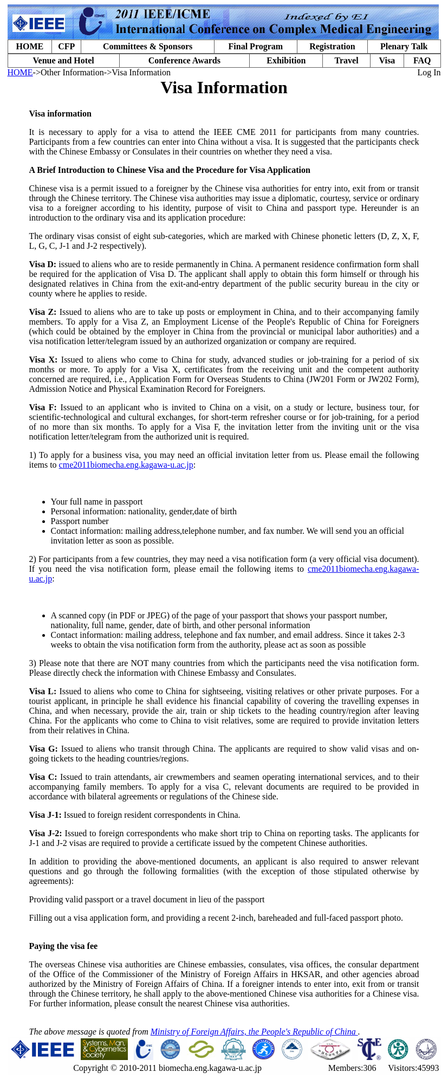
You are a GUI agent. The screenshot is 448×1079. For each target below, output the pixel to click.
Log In (428, 72)
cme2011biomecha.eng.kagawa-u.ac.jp (126, 464)
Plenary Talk (404, 46)
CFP (66, 46)
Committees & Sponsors (147, 46)
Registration (332, 46)
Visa (387, 60)
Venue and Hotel (63, 60)
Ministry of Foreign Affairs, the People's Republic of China (254, 1031)
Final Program (256, 46)
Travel (346, 60)
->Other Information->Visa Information (102, 72)
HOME (30, 46)
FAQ (422, 60)
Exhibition (286, 60)
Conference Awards (184, 60)
